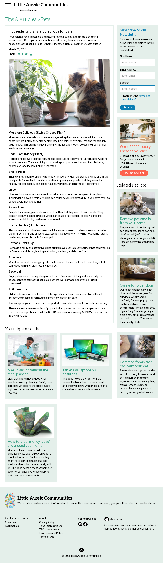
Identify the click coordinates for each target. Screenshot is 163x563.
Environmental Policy (51, 533)
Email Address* (129, 69)
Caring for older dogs (137, 285)
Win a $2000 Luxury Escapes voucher (135, 149)
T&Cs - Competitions (50, 526)
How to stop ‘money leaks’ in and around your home (30, 444)
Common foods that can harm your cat (136, 364)
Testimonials (12, 526)
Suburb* (124, 82)
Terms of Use (46, 536)
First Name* (126, 56)
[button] (8, 4)
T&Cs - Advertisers (49, 529)
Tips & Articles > (22, 19)
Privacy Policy (47, 522)
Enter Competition (134, 173)
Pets (45, 19)
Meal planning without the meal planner (28, 372)
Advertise (10, 522)
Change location (28, 10)
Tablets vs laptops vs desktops (79, 372)
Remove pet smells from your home (135, 221)
